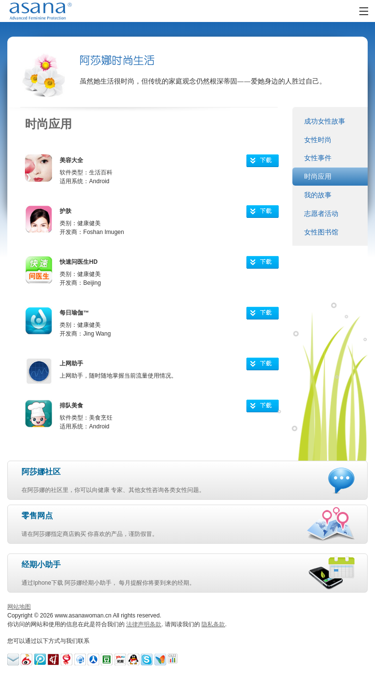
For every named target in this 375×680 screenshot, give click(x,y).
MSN (160, 659)
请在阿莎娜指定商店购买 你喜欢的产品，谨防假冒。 (160, 523)
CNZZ (173, 659)
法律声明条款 (143, 624)
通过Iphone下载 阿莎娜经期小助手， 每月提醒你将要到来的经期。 (161, 572)
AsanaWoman (52, 11)
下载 (267, 162)
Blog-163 (66, 659)
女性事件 (317, 158)
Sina (26, 659)
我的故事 (317, 195)
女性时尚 (317, 140)
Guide (93, 659)
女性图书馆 (321, 232)
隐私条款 (213, 624)
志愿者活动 (321, 213)
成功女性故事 (324, 121)
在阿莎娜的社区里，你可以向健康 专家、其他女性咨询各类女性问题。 (170, 479)
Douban (106, 659)
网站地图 (19, 606)
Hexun (53, 659)
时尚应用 (317, 176)
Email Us (13, 659)
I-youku (120, 659)
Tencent (133, 659)
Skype (147, 659)
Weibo (40, 659)
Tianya (80, 659)
